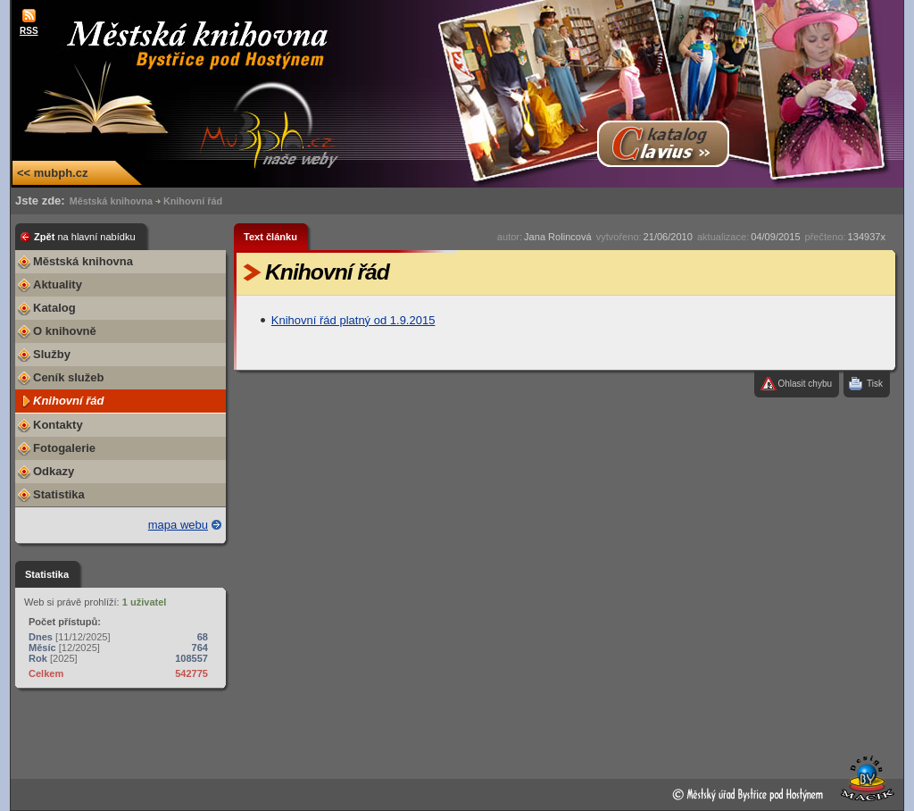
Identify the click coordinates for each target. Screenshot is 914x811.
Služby (52, 354)
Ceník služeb (68, 377)
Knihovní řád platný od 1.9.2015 (353, 320)
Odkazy (53, 471)
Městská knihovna (111, 201)
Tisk (875, 384)
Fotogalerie (64, 448)
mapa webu (178, 524)
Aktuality (57, 284)
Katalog (54, 307)
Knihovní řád (192, 201)
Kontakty (58, 424)
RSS (29, 31)
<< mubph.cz (52, 173)
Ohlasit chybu (804, 384)
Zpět (85, 236)
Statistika (59, 494)
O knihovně (64, 331)
